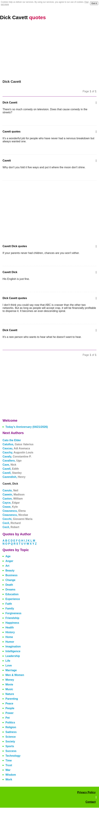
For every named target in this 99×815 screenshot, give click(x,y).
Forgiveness (13, 613)
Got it (94, 3)
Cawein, (14, 494)
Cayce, (11, 502)
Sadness (11, 732)
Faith (8, 603)
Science (10, 736)
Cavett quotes (12, 131)
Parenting (11, 698)
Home (9, 637)
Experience (12, 599)
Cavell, (11, 468)
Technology (13, 755)
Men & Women (14, 675)
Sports (9, 746)
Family (9, 608)
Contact (90, 801)
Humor (9, 641)
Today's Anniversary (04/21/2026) (26, 426)
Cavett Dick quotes (15, 246)
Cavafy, (17, 456)
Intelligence (12, 651)
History (10, 632)
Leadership (12, 656)
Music (9, 689)
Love (8, 665)
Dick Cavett (23, 17)
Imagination (13, 646)
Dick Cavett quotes (15, 298)
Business (11, 575)
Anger (9, 561)
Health (9, 627)
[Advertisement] (49, 50)
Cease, (10, 506)
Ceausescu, (14, 510)
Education (11, 594)
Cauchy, (18, 452)
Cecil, (12, 523)
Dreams (10, 589)
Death (9, 584)
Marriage (11, 670)
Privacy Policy (86, 792)
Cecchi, (17, 518)
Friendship (12, 618)
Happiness (12, 622)
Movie (9, 684)
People (9, 708)
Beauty (9, 570)
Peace (9, 703)
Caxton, (13, 498)
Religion (10, 727)
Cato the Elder (12, 440)
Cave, (9, 464)
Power (9, 713)
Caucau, (16, 448)
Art (7, 565)
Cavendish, (14, 476)
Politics (10, 722)
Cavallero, (12, 460)
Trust (8, 765)
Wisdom (10, 774)
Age (8, 556)
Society (10, 741)
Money (9, 679)
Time (8, 760)
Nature (9, 694)
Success (10, 751)
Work (8, 779)
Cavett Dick (10, 272)
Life (7, 660)
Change (10, 580)
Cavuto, (10, 490)
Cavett (7, 160)
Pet (7, 717)
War (8, 770)
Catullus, (18, 444)
